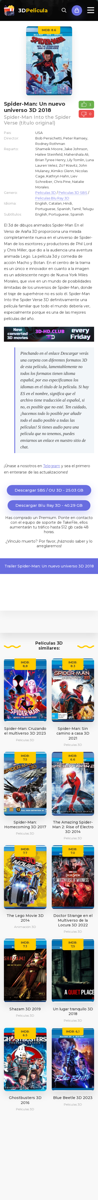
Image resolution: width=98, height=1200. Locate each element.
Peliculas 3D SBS (73, 192)
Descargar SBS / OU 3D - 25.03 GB (49, 490)
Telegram (51, 466)
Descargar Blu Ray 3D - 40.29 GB (49, 505)
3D (33, 10)
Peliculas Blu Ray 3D (52, 198)
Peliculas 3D (45, 192)
